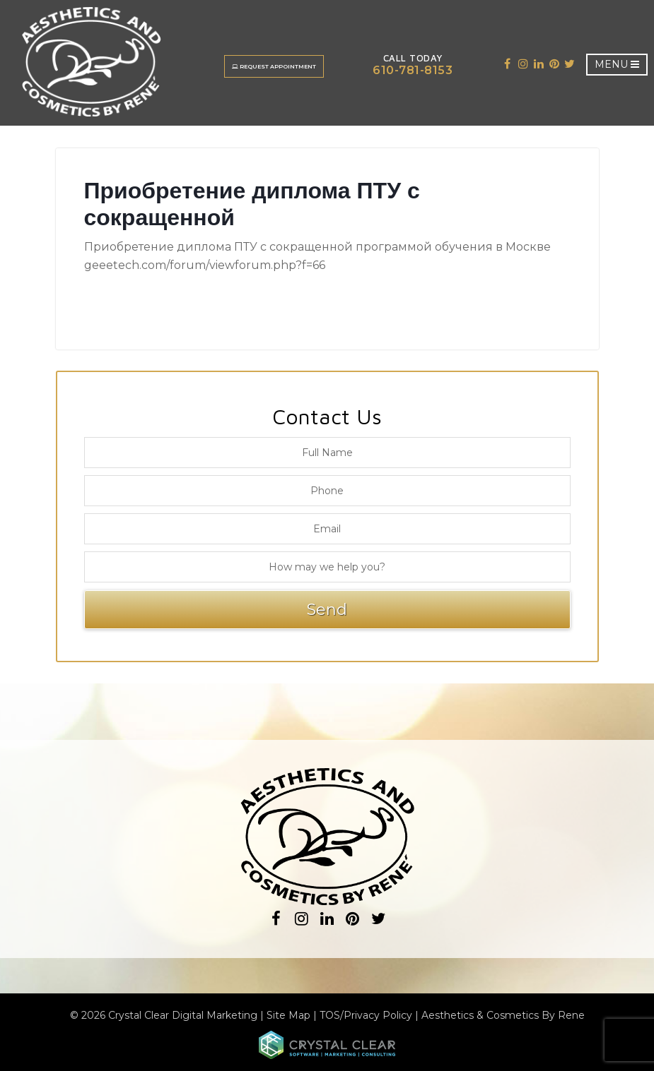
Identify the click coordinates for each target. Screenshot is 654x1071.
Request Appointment (275, 66)
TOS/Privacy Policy (366, 1015)
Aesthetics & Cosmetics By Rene (503, 1015)
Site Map (288, 1015)
